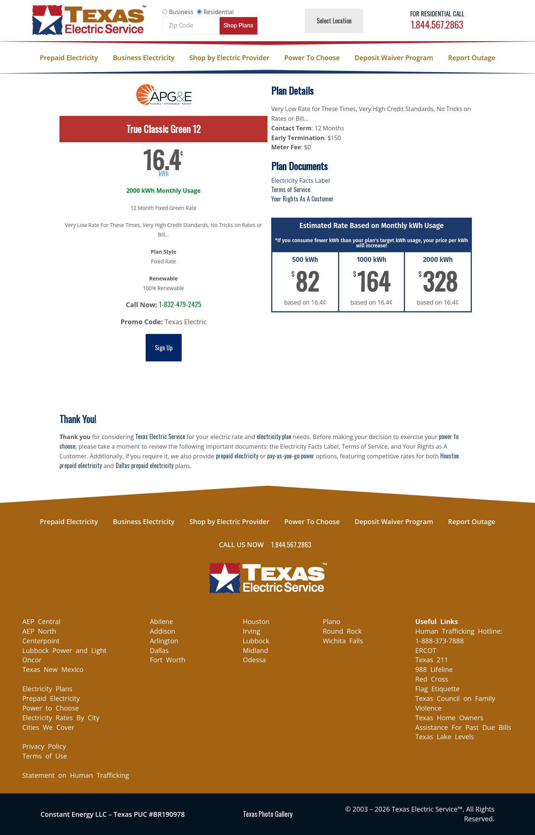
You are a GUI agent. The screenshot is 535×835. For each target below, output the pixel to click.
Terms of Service (290, 189)
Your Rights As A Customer (302, 198)
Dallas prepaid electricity (145, 465)
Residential (218, 12)
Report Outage (471, 57)
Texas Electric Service (160, 436)
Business (181, 12)
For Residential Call (437, 13)
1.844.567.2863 (437, 24)
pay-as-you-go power (290, 455)
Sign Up (163, 347)
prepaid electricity (237, 455)
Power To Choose (312, 57)
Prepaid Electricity (69, 57)
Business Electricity (144, 57)
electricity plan (274, 436)
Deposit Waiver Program (394, 57)
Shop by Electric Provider (229, 57)
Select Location (334, 20)
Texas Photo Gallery (267, 814)
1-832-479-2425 (180, 304)
